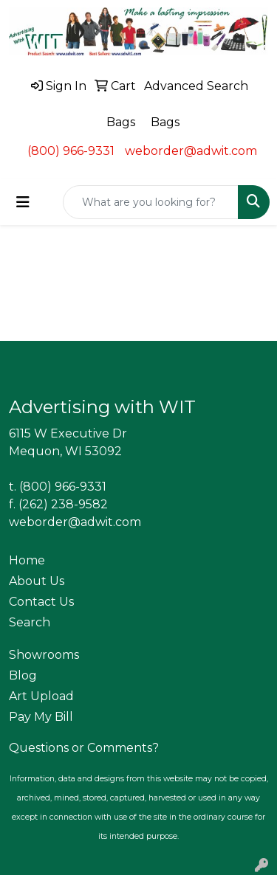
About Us (36, 581)
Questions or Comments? (84, 748)
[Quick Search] (151, 202)
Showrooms (44, 655)
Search (29, 622)
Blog (23, 675)
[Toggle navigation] (22, 202)
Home (27, 560)
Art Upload (41, 696)
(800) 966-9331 (70, 151)
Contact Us (41, 602)
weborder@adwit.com (191, 151)
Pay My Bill (41, 717)
